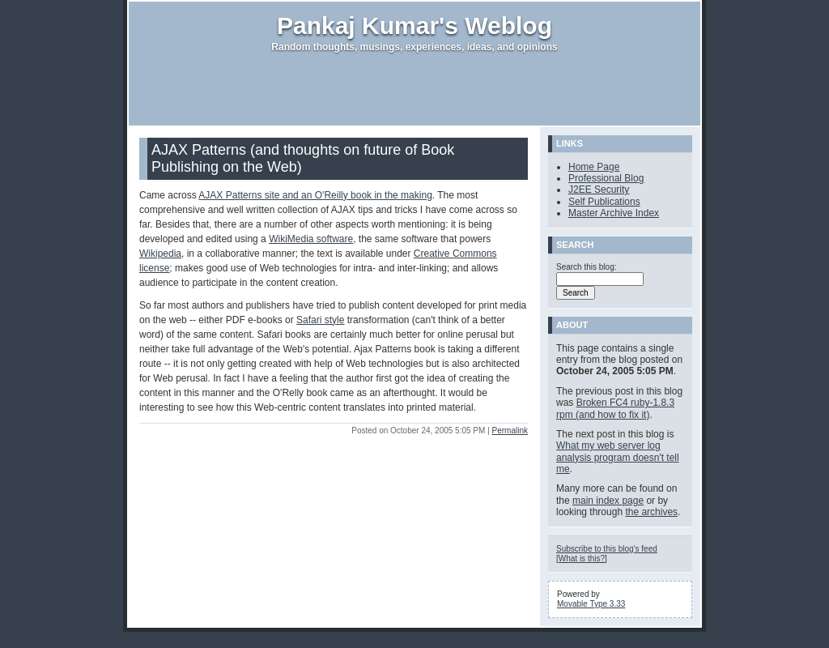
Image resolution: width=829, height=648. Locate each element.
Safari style (320, 320)
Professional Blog (606, 178)
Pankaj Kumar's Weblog (414, 25)
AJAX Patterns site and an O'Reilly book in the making (315, 195)
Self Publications (604, 201)
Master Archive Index (613, 213)
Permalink (510, 430)
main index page (608, 500)
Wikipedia (160, 253)
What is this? (582, 558)
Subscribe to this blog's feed (606, 548)
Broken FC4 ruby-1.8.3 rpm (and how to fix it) (615, 408)
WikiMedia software (311, 239)
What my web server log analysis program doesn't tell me (617, 457)
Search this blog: (586, 266)
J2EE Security (598, 189)
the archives (651, 512)
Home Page (593, 167)
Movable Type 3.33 (591, 603)
